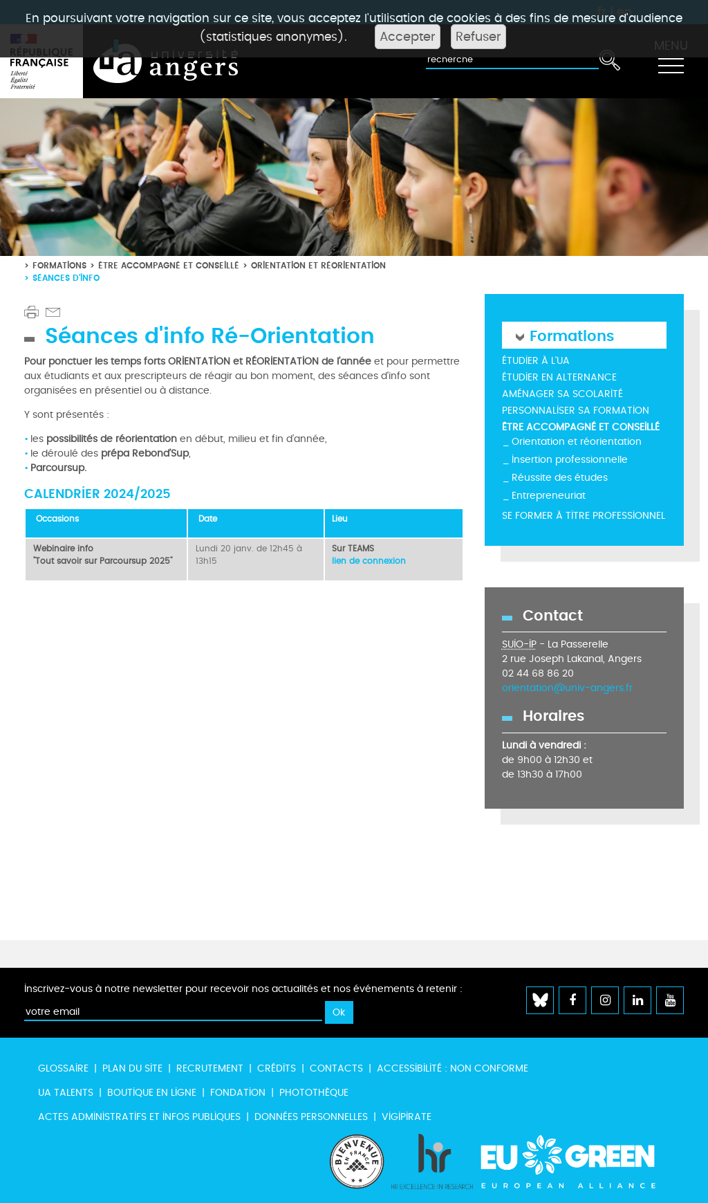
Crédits (276, 1068)
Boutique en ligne (151, 1092)
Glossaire (63, 1068)
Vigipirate (406, 1117)
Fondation (238, 1092)
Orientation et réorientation (318, 265)
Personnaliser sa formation (575, 410)
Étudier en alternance (559, 377)
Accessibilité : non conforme (452, 1068)
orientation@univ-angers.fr (567, 688)
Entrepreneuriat (549, 495)
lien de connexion (369, 561)
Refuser (478, 36)
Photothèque (313, 1092)
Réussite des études (560, 477)
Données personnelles (311, 1117)
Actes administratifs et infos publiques (139, 1117)
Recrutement (209, 1068)
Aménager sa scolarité (562, 394)
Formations (59, 265)
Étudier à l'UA (536, 360)
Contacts (336, 1068)
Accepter (408, 36)
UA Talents (65, 1092)
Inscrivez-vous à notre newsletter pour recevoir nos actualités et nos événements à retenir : (243, 989)
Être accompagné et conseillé (168, 265)
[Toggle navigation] (671, 61)
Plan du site (132, 1068)
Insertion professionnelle (570, 459)
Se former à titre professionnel (583, 515)
